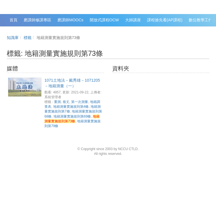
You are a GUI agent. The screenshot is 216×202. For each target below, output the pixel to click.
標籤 (28, 37)
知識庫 (13, 37)
